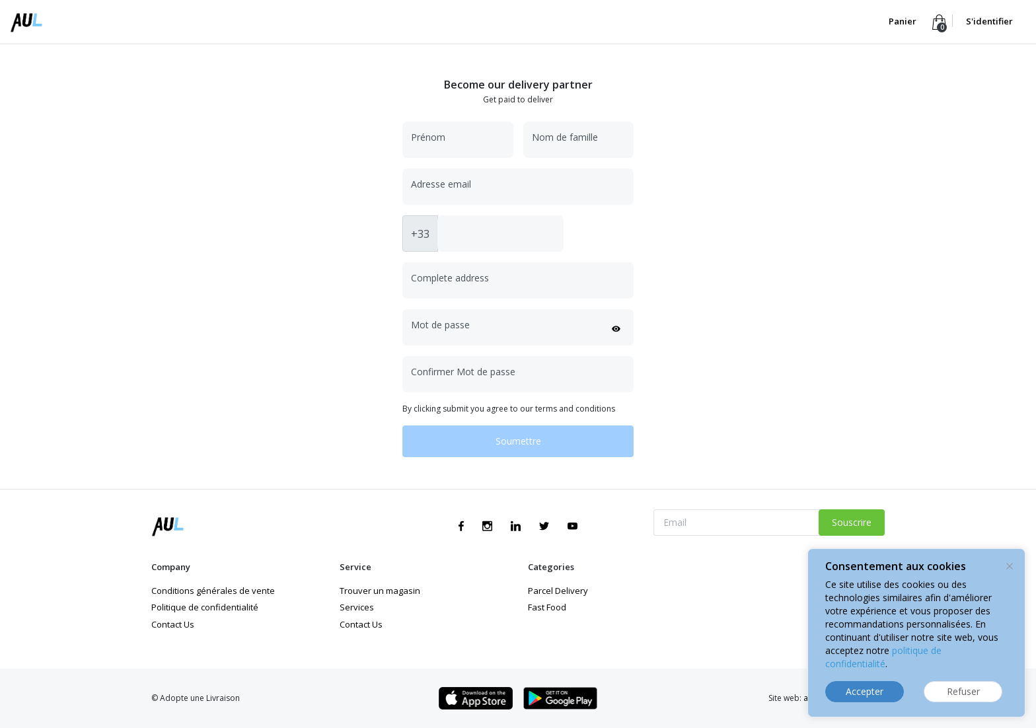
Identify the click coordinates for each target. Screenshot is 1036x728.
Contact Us (172, 624)
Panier (903, 21)
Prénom (428, 137)
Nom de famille (565, 137)
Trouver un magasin (380, 591)
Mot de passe (440, 324)
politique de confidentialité (883, 657)
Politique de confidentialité (204, 607)
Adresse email (441, 184)
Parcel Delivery (558, 591)
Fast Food (547, 607)
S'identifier (989, 21)
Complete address (450, 278)
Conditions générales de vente (213, 591)
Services (357, 607)
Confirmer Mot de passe (463, 371)
